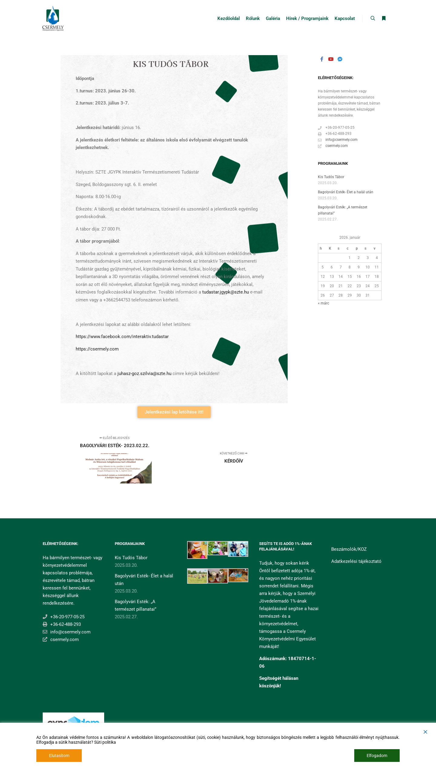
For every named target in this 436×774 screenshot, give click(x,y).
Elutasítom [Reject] (59, 755)
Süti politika (105, 742)
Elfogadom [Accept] (377, 755)
